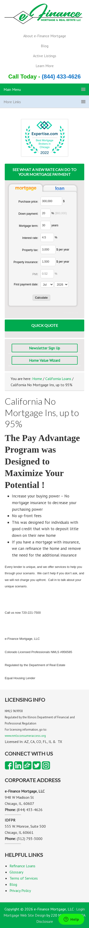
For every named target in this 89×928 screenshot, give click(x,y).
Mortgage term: (28, 225)
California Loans (58, 378)
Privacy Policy (20, 890)
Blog (44, 45)
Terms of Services (23, 878)
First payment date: (26, 284)
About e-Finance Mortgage (44, 35)
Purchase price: (28, 201)
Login (80, 909)
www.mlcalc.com (70, 312)
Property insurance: (26, 262)
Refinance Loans (22, 865)
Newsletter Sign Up (44, 348)
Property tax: (30, 250)
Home (37, 378)
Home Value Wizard (44, 360)
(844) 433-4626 (61, 76)
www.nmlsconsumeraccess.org (25, 736)
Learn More (45, 65)
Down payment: (28, 213)
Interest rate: (30, 238)
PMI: (35, 274)
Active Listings (44, 55)
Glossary (16, 872)
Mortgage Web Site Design (25, 915)
